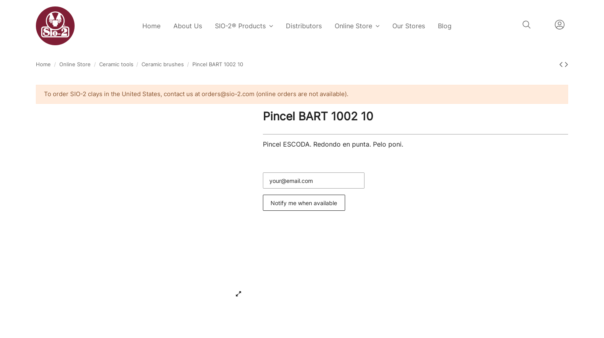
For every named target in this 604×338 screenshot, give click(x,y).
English (543, 24)
